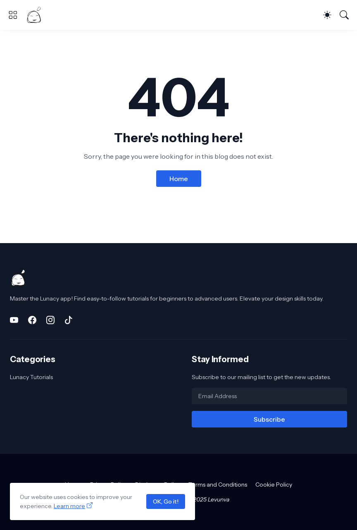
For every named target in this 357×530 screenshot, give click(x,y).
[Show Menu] (13, 15)
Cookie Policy (273, 484)
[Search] (344, 15)
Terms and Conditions (217, 484)
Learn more (69, 506)
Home (178, 178)
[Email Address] (269, 396)
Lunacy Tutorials (31, 377)
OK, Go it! (165, 501)
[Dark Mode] (327, 15)
